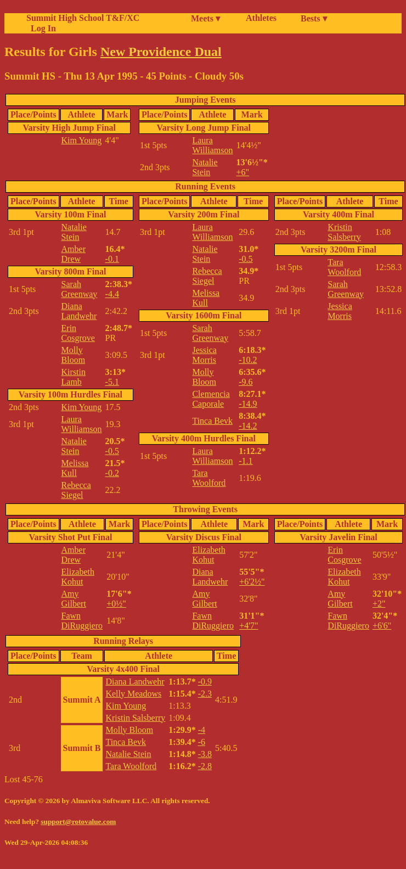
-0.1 (112, 258)
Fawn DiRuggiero (82, 620)
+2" (379, 603)
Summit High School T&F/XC (82, 18)
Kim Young (81, 140)
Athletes (261, 18)
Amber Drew (73, 253)
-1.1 (245, 461)
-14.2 (248, 425)
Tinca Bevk (212, 420)
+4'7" (248, 625)
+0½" (116, 603)
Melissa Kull (75, 468)
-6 (201, 742)
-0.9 (205, 681)
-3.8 (205, 754)
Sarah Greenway (79, 289)
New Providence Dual (161, 51)
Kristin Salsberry (344, 232)
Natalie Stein (204, 167)
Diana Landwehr (79, 311)
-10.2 (248, 360)
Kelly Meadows (133, 693)
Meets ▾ (205, 18)
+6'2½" (251, 581)
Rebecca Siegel (76, 490)
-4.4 (112, 294)
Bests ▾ (314, 18)
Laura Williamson (212, 145)
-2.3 (205, 693)
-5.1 (112, 381)
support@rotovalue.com (78, 821)
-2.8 (205, 766)
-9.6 (245, 381)
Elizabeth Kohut (77, 576)
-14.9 (248, 403)
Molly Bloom (73, 355)
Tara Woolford (208, 477)
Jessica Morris (204, 355)
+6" (242, 172)
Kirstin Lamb (73, 376)
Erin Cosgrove (78, 333)
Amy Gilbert (73, 598)
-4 (201, 730)
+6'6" (382, 625)
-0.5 (112, 451)
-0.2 (112, 473)
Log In (41, 28)
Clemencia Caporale (210, 398)
